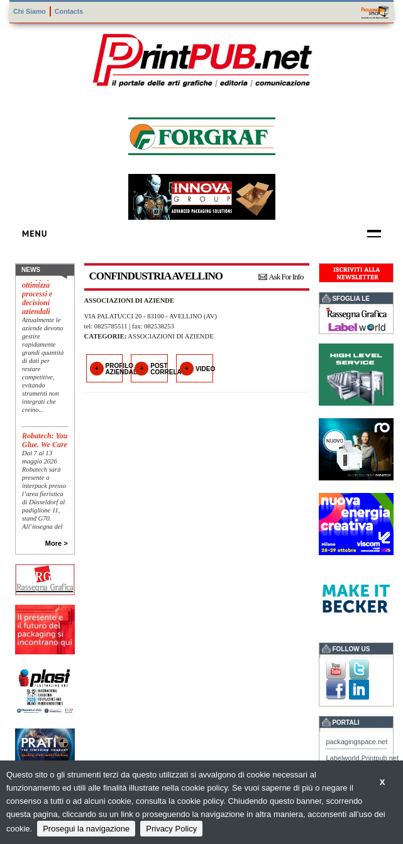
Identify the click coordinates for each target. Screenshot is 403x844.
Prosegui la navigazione (86, 828)
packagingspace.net (356, 741)
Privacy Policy (171, 828)
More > (56, 543)
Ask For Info (285, 276)
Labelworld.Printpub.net (362, 758)
